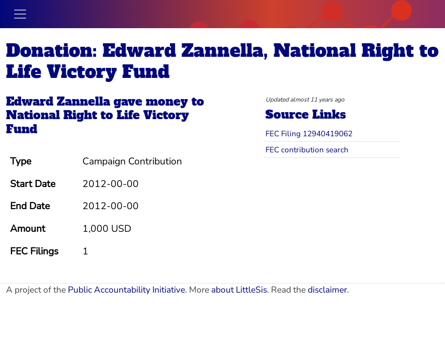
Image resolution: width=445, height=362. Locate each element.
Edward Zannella (58, 102)
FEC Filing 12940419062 (308, 133)
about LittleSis (239, 290)
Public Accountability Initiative (126, 290)
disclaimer (327, 290)
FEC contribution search (306, 149)
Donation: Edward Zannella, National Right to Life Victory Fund (222, 61)
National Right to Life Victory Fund (97, 122)
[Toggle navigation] (20, 14)
